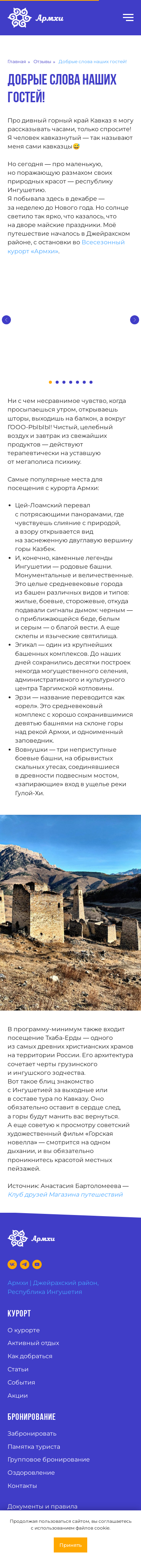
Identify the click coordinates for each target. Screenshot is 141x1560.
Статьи (18, 1369)
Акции (18, 1395)
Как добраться (30, 1356)
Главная (17, 61)
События (21, 1382)
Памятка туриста (34, 1446)
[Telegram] (24, 1264)
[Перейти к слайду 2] (57, 382)
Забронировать (32, 1433)
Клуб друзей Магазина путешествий (65, 1194)
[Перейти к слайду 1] (50, 382)
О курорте (24, 1330)
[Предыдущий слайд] (6, 319)
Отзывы (42, 61)
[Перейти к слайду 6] (84, 382)
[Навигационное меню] (128, 17)
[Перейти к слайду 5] (77, 382)
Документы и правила (42, 1506)
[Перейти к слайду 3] (63, 382)
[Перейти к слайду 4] (70, 382)
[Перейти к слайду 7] (90, 382)
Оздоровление (31, 1472)
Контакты (22, 1485)
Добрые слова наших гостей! (93, 61)
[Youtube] (37, 1264)
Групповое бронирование (49, 1459)
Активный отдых (33, 1343)
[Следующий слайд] (134, 319)
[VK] (12, 1264)
